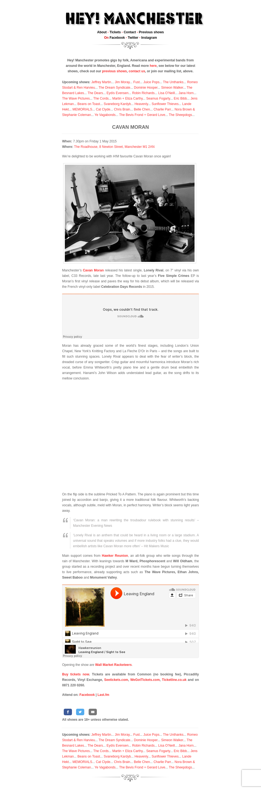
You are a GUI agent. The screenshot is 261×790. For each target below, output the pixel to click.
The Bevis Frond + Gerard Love (142, 115)
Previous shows (151, 32)
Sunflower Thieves (165, 104)
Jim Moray (122, 82)
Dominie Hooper (146, 87)
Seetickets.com (116, 680)
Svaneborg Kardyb (117, 104)
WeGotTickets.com (145, 680)
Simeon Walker (172, 87)
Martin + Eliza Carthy (127, 98)
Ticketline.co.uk (174, 680)
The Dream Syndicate (114, 87)
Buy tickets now (75, 674)
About (102, 32)
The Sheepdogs (180, 115)
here (153, 66)
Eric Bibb (180, 98)
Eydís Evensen (118, 93)
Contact (130, 32)
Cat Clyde (103, 109)
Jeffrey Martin (101, 82)
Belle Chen (142, 109)
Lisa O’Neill (166, 93)
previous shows (114, 71)
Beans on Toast (88, 104)
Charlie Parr (162, 109)
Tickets (115, 32)
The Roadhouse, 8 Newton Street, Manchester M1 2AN (114, 147)
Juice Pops (151, 82)
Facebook (117, 38)
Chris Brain (122, 109)
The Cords (101, 98)
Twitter (133, 38)
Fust (136, 82)
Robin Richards (143, 93)
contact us (137, 71)
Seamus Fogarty (158, 98)
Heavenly (141, 104)
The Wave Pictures (76, 98)
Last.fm (103, 695)
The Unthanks (173, 82)
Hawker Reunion (115, 556)
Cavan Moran (130, 127)
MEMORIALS (82, 109)
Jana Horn (185, 93)
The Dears (95, 93)
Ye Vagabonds (105, 115)
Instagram (149, 38)
